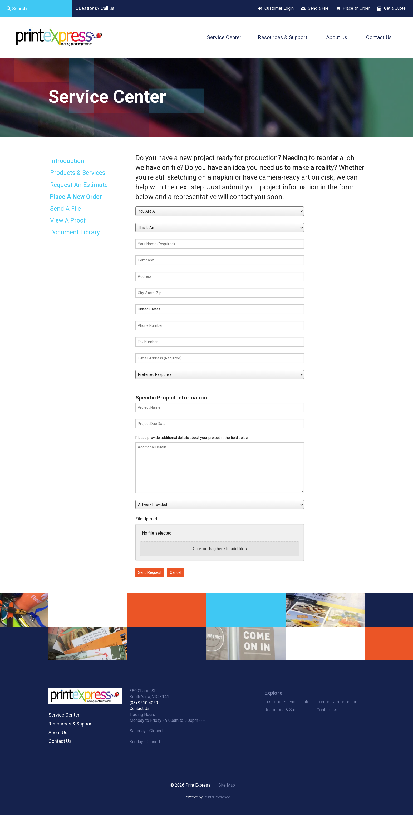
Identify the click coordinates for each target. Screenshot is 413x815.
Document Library (75, 232)
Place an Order (356, 8)
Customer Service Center (287, 701)
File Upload (146, 518)
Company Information (337, 701)
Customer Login (279, 8)
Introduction (67, 161)
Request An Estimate (79, 185)
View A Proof (68, 220)
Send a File (318, 8)
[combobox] (36, 8)
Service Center (224, 37)
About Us (336, 37)
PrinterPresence (217, 797)
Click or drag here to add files (220, 548)
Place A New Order (76, 196)
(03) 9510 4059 (144, 702)
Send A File (65, 208)
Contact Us (379, 37)
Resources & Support (282, 37)
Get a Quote (395, 8)
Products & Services (77, 172)
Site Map (226, 785)
